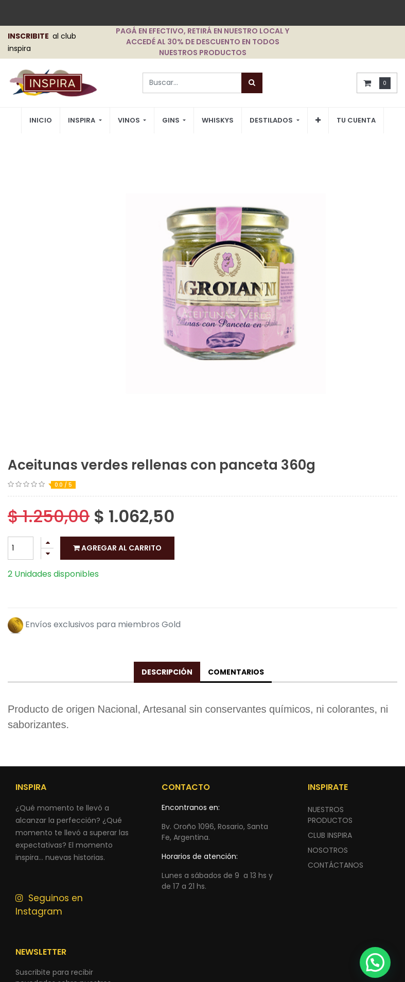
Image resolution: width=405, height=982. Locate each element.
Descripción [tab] (167, 672)
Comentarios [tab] (236, 672)
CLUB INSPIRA (330, 835)
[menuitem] (40, 121)
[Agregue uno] (47, 542)
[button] (318, 120)
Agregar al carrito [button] (117, 548)
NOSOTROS (328, 850)
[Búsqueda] (251, 83)
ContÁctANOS (335, 865)
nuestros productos (330, 814)
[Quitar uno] (47, 553)
